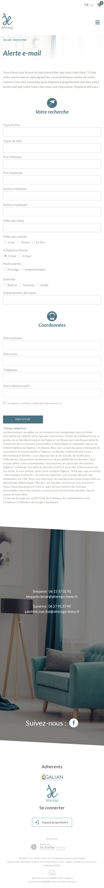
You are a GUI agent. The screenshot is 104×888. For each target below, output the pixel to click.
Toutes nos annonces (85, 861)
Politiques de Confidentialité (66, 498)
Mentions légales (30, 861)
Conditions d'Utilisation (16, 502)
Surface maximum (15, 204)
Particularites (12, 263)
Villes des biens (13, 220)
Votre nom (10, 354)
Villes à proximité (15, 236)
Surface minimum (15, 189)
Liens (61, 861)
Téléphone (10, 370)
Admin (69, 861)
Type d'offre (11, 125)
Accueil (7, 39)
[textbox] (52, 132)
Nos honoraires (48, 861)
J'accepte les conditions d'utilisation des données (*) (34, 403)
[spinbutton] (52, 163)
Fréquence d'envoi (15, 250)
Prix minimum (12, 157)
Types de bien (12, 141)
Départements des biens (19, 293)
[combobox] (52, 132)
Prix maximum (13, 173)
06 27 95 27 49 (59, 606)
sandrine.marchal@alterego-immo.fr (52, 611)
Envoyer (23, 419)
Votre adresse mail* (16, 386)
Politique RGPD (52, 864)
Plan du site (13, 861)
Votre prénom (12, 338)
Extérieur (9, 279)
